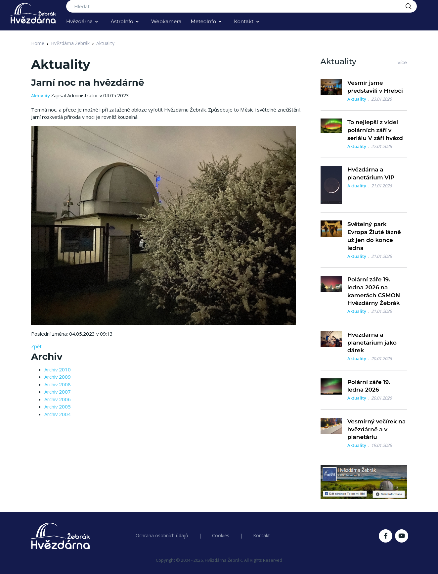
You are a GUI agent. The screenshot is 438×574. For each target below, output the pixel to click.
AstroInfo (121, 21)
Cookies (220, 535)
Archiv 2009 (57, 376)
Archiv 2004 (57, 414)
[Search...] (241, 6)
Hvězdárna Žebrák (70, 43)
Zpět (36, 346)
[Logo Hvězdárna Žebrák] (33, 13)
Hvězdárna (79, 21)
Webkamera (166, 21)
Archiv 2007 (57, 391)
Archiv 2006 (57, 399)
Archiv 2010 (57, 369)
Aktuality (105, 43)
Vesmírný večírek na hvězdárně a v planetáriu (376, 429)
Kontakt (244, 21)
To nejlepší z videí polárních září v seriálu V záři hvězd (375, 130)
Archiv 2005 (57, 406)
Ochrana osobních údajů (162, 535)
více (402, 63)
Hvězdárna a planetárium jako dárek (372, 342)
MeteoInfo (203, 21)
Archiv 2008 (57, 384)
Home (37, 43)
